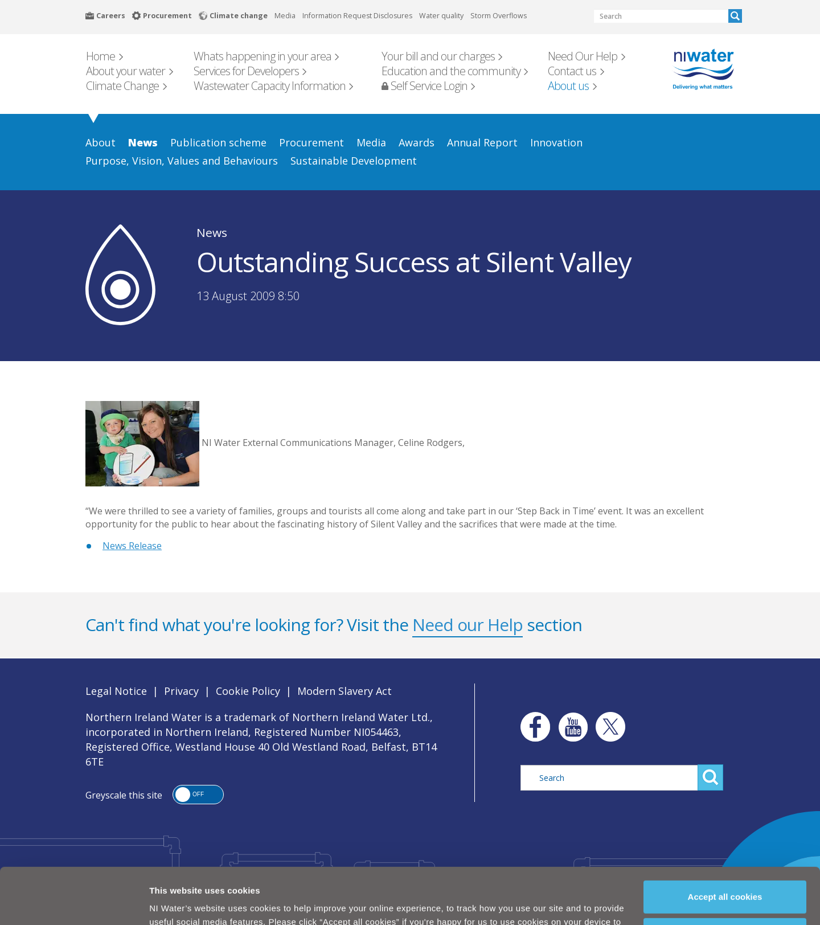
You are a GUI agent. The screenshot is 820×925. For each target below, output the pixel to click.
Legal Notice (116, 691)
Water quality (441, 16)
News (211, 232)
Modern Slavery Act (344, 691)
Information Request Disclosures (357, 16)
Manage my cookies (725, 886)
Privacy (181, 691)
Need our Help (467, 624)
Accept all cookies (725, 848)
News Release (132, 545)
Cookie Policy (341, 901)
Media (285, 16)
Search (735, 16)
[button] (198, 794)
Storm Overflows (498, 16)
